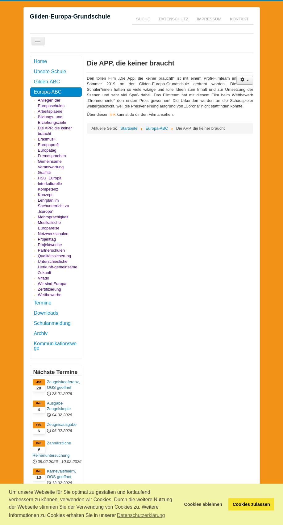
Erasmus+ (47, 139)
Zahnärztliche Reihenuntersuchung (52, 449)
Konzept (45, 194)
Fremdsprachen (52, 155)
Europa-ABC (48, 91)
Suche (143, 19)
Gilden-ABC (47, 81)
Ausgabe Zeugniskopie (59, 406)
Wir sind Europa (52, 283)
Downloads (46, 313)
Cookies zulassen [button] (251, 504)
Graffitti (44, 172)
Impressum (209, 19)
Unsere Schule (50, 71)
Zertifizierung (49, 289)
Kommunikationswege (55, 346)
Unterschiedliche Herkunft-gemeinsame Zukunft (57, 267)
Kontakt (239, 19)
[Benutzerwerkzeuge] (244, 80)
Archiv (41, 333)
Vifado (43, 278)
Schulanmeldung (52, 323)
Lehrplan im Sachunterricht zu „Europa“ (53, 206)
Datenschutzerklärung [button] (141, 515)
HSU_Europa (50, 178)
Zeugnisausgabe (62, 424)
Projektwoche (50, 244)
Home (40, 61)
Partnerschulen (51, 250)
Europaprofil (49, 144)
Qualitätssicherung (54, 256)
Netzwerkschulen (53, 233)
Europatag (47, 150)
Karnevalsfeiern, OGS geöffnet (61, 474)
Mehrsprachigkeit (53, 217)
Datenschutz (174, 19)
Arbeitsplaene (50, 111)
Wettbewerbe (49, 294)
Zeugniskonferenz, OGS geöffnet (63, 385)
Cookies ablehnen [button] (203, 504)
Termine (43, 302)
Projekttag (47, 239)
